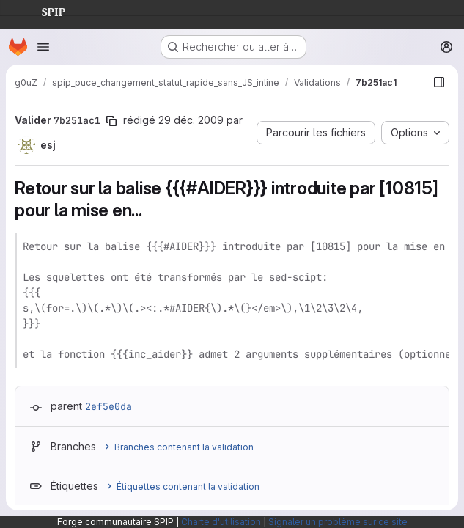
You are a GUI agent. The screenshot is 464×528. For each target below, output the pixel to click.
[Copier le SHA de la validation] (111, 121)
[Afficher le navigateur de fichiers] (439, 82)
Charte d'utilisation (221, 521)
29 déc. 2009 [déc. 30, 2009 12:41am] (191, 120)
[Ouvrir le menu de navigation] (43, 47)
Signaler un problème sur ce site (338, 521)
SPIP (41, 10)
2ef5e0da (108, 406)
